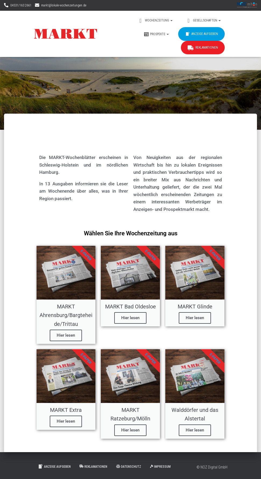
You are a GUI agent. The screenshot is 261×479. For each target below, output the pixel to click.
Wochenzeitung (155, 20)
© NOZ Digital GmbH (211, 467)
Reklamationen (203, 47)
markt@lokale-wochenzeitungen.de (63, 5)
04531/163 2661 (20, 5)
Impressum (160, 467)
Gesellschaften (203, 20)
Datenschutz (128, 467)
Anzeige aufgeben (201, 34)
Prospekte (156, 34)
